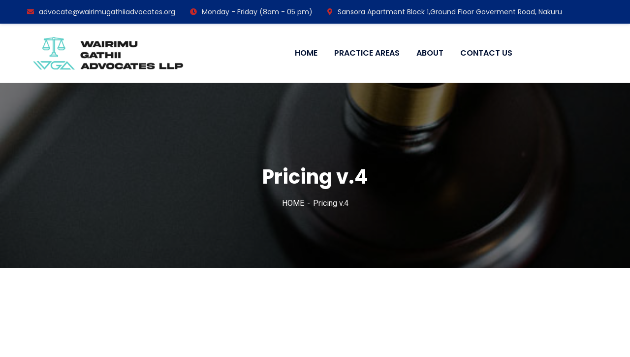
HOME (293, 203)
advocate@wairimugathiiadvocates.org (101, 12)
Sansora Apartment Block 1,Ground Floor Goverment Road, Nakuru (444, 12)
